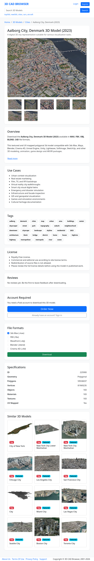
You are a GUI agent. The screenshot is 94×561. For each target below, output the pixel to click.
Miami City (41, 511)
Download (47, 354)
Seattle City (14, 543)
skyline (49, 230)
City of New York (17, 446)
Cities (27, 22)
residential (61, 230)
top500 (7, 14)
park (33, 226)
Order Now (47, 309)
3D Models (17, 22)
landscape (38, 230)
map (42, 221)
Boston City (41, 543)
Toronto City (69, 543)
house (64, 235)
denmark (23, 221)
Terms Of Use (18, 559)
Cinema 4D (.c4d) (18, 348)
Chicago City (15, 479)
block (26, 235)
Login (75, 3)
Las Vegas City (70, 511)
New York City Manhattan (70, 446)
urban (51, 221)
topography (45, 226)
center (81, 221)
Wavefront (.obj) (17, 341)
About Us (6, 559)
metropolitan (25, 240)
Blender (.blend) (17, 345)
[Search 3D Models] (42, 10)
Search (85, 10)
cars (24, 14)
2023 (71, 230)
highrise (75, 235)
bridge (35, 235)
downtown (13, 230)
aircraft (30, 14)
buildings (70, 221)
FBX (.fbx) (14, 337)
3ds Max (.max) (17, 333)
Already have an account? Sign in (47, 315)
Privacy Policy (32, 559)
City (11, 511)
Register (85, 4)
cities (20, 14)
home (55, 235)
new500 (14, 14)
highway (12, 240)
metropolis (40, 240)
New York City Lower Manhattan (46, 446)
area (60, 221)
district (45, 235)
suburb (56, 226)
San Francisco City (72, 479)
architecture (13, 235)
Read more (12, 158)
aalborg (12, 221)
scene (59, 240)
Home (7, 22)
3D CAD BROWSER (16, 4)
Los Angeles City (44, 479)
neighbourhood (70, 226)
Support (43, 559)
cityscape (25, 230)
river (50, 240)
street (25, 226)
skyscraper (13, 226)
